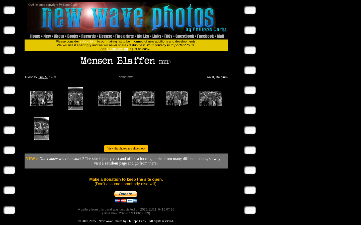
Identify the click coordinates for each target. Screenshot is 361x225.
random (111, 163)
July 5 (43, 77)
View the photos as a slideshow (126, 148)
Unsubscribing (117, 49)
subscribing (88, 41)
